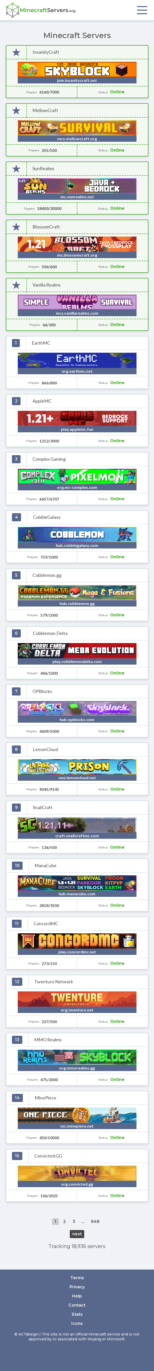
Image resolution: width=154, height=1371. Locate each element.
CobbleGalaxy (47, 517)
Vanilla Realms (46, 285)
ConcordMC (45, 923)
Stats (77, 1314)
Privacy (77, 1287)
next (77, 1234)
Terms (77, 1277)
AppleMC (42, 401)
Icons (77, 1323)
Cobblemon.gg (46, 575)
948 (95, 1221)
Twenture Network (53, 981)
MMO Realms (48, 1039)
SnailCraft (43, 807)
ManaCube (46, 865)
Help (77, 1296)
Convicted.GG (48, 1156)
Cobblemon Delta (50, 633)
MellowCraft (45, 110)
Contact (77, 1305)
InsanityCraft (45, 52)
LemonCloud (45, 749)
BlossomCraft (46, 226)
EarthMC (41, 343)
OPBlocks (42, 691)
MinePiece (45, 1097)
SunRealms (43, 168)
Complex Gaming (49, 459)
